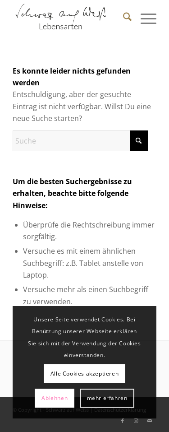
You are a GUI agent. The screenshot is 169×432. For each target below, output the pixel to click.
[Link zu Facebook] (122, 420)
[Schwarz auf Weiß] (70, 18)
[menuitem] (123, 18)
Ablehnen (54, 398)
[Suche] (123, 18)
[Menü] (144, 18)
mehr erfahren (107, 398)
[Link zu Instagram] (136, 420)
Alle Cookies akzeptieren (84, 373)
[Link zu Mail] (149, 420)
